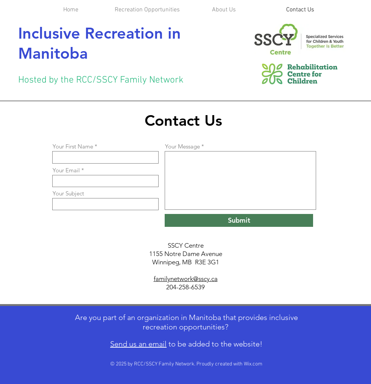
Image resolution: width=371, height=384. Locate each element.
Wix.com (253, 364)
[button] (224, 10)
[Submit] (239, 220)
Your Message (182, 146)
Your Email (66, 170)
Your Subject (68, 193)
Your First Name (73, 146)
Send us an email (138, 343)
